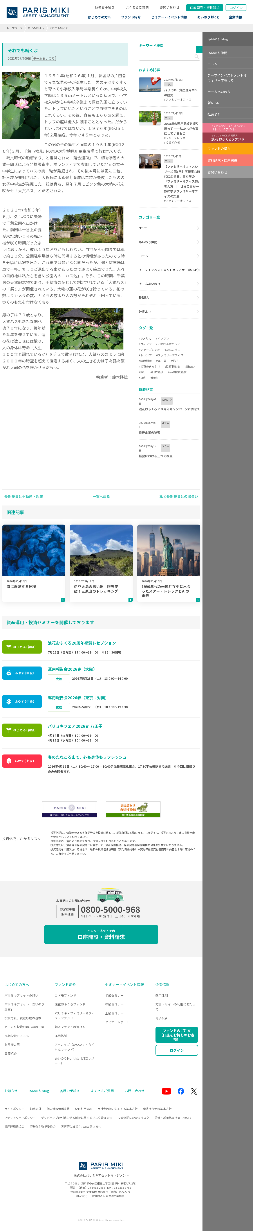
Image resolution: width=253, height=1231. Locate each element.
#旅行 (142, 372)
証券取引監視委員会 (43, 1126)
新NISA (144, 297)
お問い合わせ (169, 7)
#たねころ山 (172, 350)
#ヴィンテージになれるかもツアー (161, 344)
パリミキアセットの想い (21, 995)
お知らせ (11, 1090)
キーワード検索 (151, 45)
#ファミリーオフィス (169, 355)
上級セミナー (114, 1013)
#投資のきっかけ (149, 366)
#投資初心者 (172, 366)
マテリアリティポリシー (20, 1118)
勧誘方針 (35, 1109)
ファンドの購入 (219, 148)
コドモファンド (65, 995)
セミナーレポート (117, 1022)
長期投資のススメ (16, 1036)
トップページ (14, 28)
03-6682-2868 (96, 1187)
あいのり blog (208, 17)
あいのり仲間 (148, 242)
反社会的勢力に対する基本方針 (117, 1109)
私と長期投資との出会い (178, 496)
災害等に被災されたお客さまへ (81, 1126)
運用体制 (61, 1036)
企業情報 (235, 17)
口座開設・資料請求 (101, 934)
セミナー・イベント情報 (169, 17)
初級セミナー (114, 995)
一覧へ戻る (101, 496)
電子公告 (161, 1018)
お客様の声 (12, 1044)
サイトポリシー (14, 1109)
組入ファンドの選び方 (70, 1027)
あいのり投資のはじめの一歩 (24, 1027)
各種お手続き (105, 7)
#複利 (142, 378)
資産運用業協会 (14, 1126)
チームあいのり (44, 58)
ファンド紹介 (131, 17)
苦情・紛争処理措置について (173, 1118)
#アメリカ (145, 338)
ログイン (236, 7)
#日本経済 (156, 372)
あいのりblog (36, 28)
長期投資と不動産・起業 (23, 496)
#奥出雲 (161, 361)
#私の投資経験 (177, 372)
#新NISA (190, 366)
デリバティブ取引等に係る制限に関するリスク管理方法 (76, 1118)
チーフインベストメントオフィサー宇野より (169, 270)
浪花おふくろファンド (70, 1004)
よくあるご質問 (137, 7)
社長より (145, 311)
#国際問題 (145, 361)
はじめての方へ (99, 17)
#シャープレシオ (149, 350)
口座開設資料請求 (205, 7)
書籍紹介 (10, 1053)
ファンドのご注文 (177, 1034)
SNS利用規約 (83, 1109)
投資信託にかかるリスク (133, 1118)
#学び (174, 361)
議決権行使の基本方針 (157, 1109)
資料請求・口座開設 (222, 160)
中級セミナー (114, 1004)
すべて (143, 228)
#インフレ (162, 338)
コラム (143, 256)
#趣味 (154, 378)
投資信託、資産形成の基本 (22, 1018)
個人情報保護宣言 (58, 1109)
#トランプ (145, 355)
